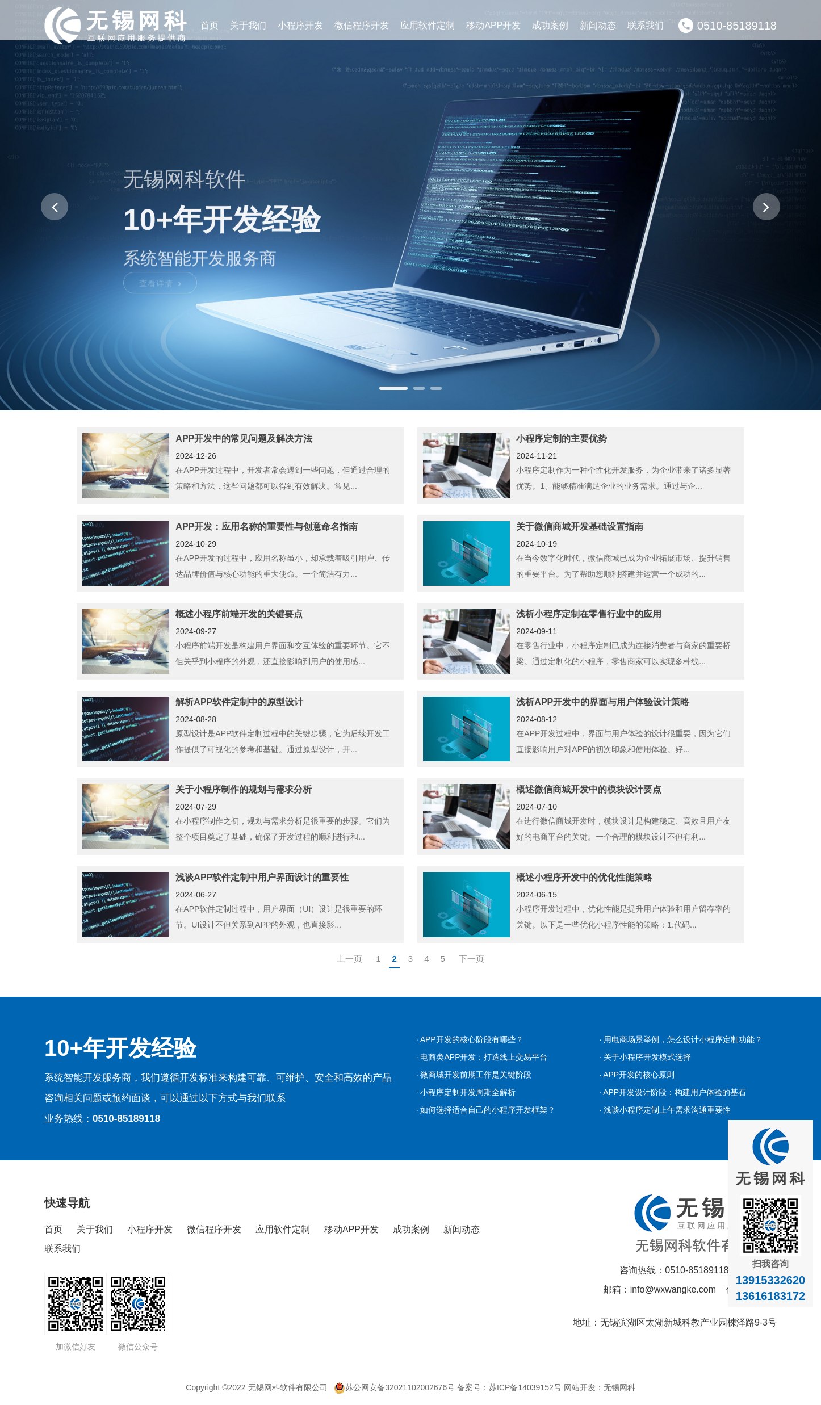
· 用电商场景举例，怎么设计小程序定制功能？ (681, 1039)
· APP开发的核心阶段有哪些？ (469, 1039)
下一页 (471, 958)
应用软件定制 (427, 25)
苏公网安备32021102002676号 (394, 1387)
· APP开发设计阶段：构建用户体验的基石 (672, 1092)
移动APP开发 (493, 25)
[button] (54, 206)
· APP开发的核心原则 (637, 1074)
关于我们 (248, 25)
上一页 (349, 958)
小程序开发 (300, 25)
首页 (209, 25)
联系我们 (645, 25)
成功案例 (550, 25)
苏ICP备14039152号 (525, 1387)
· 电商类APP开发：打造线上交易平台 (482, 1057)
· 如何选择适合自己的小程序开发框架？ (486, 1109)
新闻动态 (598, 25)
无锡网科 (619, 1387)
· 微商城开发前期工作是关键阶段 (474, 1074)
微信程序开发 (361, 25)
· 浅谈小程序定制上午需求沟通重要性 (665, 1109)
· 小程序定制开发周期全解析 (466, 1092)
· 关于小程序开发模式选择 (645, 1057)
